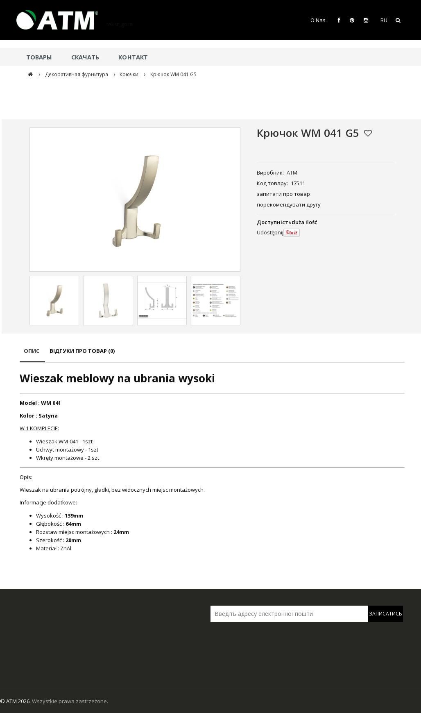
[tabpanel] (212, 461)
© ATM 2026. (16, 701)
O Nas (318, 20)
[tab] (32, 354)
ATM (292, 172)
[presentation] (268, 639)
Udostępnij (270, 232)
